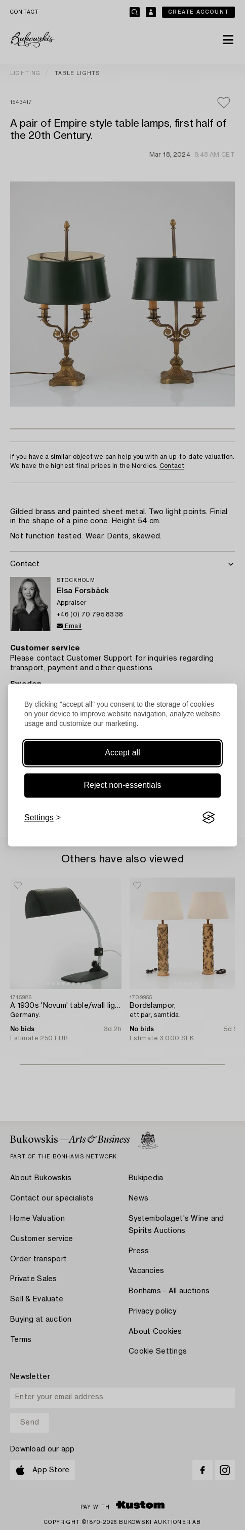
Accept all (122, 752)
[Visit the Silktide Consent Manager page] (208, 818)
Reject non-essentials (122, 785)
